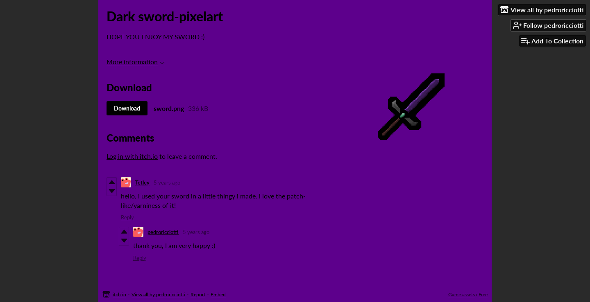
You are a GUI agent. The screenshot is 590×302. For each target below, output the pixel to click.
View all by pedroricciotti (158, 294)
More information (136, 61)
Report (198, 294)
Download (127, 108)
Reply (127, 217)
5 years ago (167, 182)
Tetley (142, 182)
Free (483, 294)
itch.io (119, 294)
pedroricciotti (163, 232)
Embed (218, 294)
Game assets (461, 294)
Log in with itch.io (132, 156)
